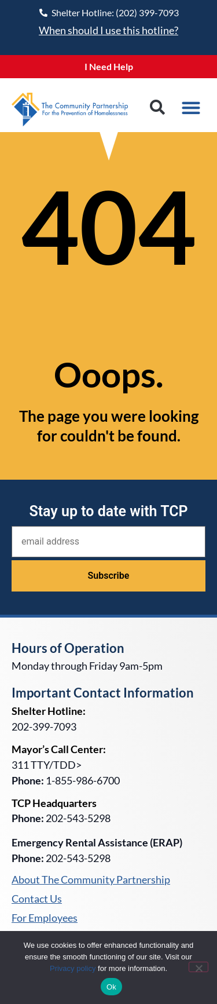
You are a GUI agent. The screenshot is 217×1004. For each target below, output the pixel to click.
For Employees (45, 918)
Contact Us (37, 899)
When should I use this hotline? (108, 30)
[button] (157, 107)
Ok (111, 987)
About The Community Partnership (91, 880)
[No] (198, 967)
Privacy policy (72, 968)
